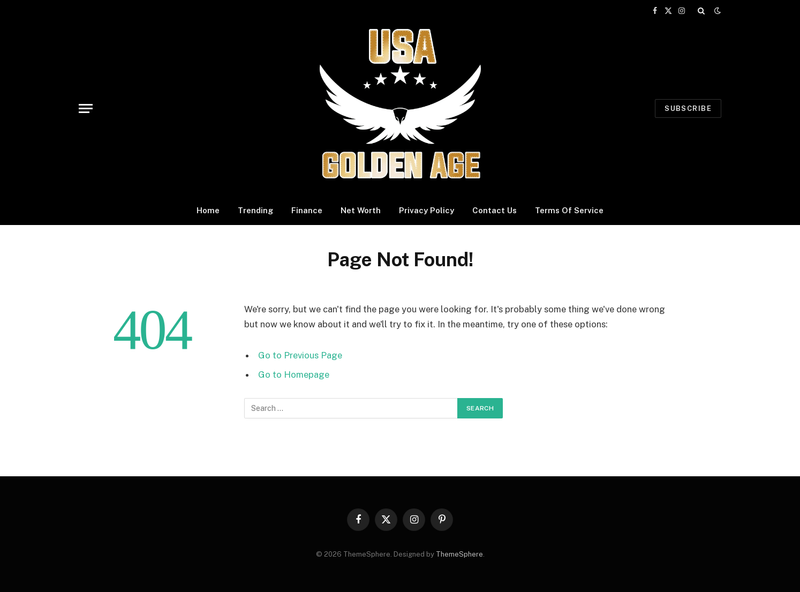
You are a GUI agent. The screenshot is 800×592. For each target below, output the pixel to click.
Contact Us (494, 210)
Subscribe (688, 108)
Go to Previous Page (300, 355)
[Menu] (86, 108)
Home (208, 210)
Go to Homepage (293, 374)
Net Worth (361, 210)
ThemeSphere (459, 554)
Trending (255, 210)
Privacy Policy (426, 210)
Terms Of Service (569, 210)
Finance (306, 210)
